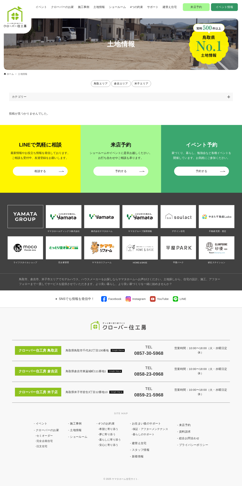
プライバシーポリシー (193, 444)
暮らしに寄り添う (110, 439)
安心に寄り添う (108, 444)
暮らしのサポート (143, 434)
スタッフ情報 (140, 449)
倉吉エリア (121, 83)
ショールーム (117, 7)
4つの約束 (136, 7)
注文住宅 (41, 446)
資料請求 (185, 431)
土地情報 (99, 7)
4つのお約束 (107, 423)
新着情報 (138, 456)
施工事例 (83, 7)
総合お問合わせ (189, 438)
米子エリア (141, 83)
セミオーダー (44, 435)
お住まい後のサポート (146, 423)
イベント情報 (224, 7)
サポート (152, 7)
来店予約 (196, 7)
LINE (183, 298)
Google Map (117, 350)
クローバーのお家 (62, 7)
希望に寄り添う (108, 429)
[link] (111, 299)
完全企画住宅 (44, 440)
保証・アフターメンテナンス (150, 429)
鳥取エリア (101, 83)
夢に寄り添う (107, 434)
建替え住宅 (170, 7)
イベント (41, 7)
